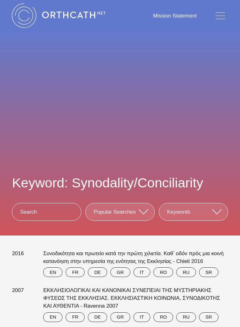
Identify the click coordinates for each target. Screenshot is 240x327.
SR (209, 272)
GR (120, 272)
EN (53, 272)
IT (142, 272)
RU (186, 272)
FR (75, 272)
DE (97, 272)
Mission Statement (175, 16)
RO (163, 272)
